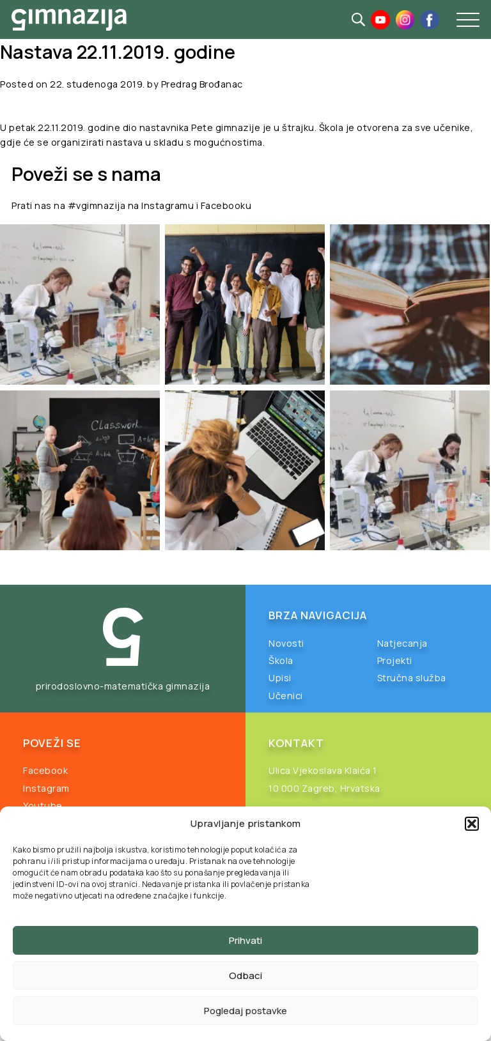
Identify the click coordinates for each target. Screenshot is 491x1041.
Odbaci (245, 975)
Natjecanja (402, 643)
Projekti (394, 660)
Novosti (286, 643)
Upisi (280, 678)
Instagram (46, 788)
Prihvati (245, 940)
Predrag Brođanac (202, 84)
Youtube (43, 805)
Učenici (286, 696)
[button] (471, 823)
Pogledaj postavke (245, 1010)
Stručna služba (411, 678)
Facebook (45, 770)
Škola (281, 660)
